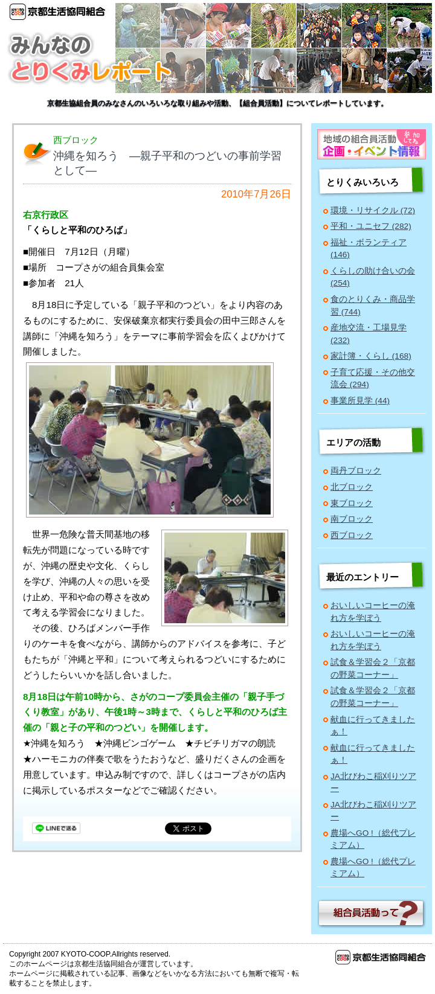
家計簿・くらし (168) (370, 356)
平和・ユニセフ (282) (370, 226)
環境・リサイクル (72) (372, 210)
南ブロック (351, 519)
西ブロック (351, 535)
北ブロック (351, 487)
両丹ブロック (355, 470)
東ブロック (351, 503)
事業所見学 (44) (360, 400)
